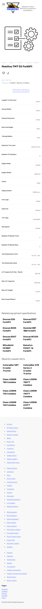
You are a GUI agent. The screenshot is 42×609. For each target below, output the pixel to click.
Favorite (4, 593)
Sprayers (10, 553)
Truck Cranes (11, 566)
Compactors (11, 452)
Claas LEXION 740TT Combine (30, 394)
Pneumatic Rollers (13, 533)
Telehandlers (11, 559)
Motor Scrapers (12, 526)
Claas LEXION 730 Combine (9, 392)
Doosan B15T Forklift (30, 320)
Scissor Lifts (11, 540)
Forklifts (20, 63)
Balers (9, 438)
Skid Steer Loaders (13, 543)
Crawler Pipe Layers (13, 462)
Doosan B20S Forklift (9, 329)
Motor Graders (11, 522)
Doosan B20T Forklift (9, 338)
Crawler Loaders (12, 459)
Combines (10, 448)
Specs (11, 63)
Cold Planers (11, 445)
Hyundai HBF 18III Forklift (29, 329)
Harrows (9, 492)
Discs (8, 475)
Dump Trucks (11, 478)
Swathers (10, 556)
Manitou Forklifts (32, 63)
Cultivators (10, 472)
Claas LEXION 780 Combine (9, 380)
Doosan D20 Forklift (9, 320)
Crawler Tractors (12, 468)
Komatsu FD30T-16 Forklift (28, 348)
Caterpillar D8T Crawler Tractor (11, 368)
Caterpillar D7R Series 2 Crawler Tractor (31, 369)
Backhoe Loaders (12, 435)
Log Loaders (11, 503)
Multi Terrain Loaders (13, 529)
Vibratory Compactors (14, 570)
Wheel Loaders (12, 580)
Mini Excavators (12, 515)
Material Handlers (12, 506)
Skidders (10, 547)
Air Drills (9, 424)
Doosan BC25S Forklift (30, 338)
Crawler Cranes (11, 455)
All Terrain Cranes (12, 428)
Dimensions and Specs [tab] (21, 90)
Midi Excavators (12, 512)
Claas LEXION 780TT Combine (30, 382)
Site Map (4, 596)
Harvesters (10, 496)
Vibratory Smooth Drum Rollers (17, 573)
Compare (5, 589)
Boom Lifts (10, 442)
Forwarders (10, 489)
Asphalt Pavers (11, 431)
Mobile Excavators (13, 519)
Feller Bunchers (12, 482)
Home (4, 63)
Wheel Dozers (11, 577)
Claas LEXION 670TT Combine (30, 405)
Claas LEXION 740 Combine (9, 403)
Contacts (4, 591)
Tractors (9, 563)
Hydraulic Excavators (13, 499)
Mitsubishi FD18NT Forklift (8, 348)
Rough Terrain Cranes (14, 536)
